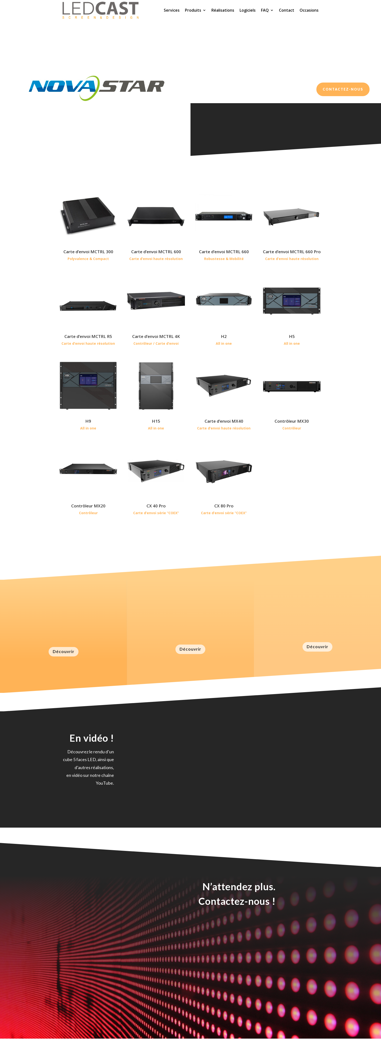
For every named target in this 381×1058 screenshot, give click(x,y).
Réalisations (222, 10)
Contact (286, 10)
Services (172, 10)
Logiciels (248, 10)
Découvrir (63, 651)
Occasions (309, 10)
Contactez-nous (343, 89)
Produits (193, 10)
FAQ (265, 10)
